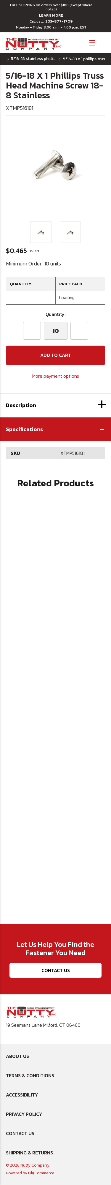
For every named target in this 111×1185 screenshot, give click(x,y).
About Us (17, 1056)
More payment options (55, 375)
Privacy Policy (24, 1114)
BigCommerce (41, 1173)
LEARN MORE (51, 15)
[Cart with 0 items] (102, 42)
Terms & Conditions (30, 1075)
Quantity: (55, 314)
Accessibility (22, 1094)
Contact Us (55, 970)
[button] (55, 429)
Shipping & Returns (29, 1152)
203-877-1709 (59, 21)
